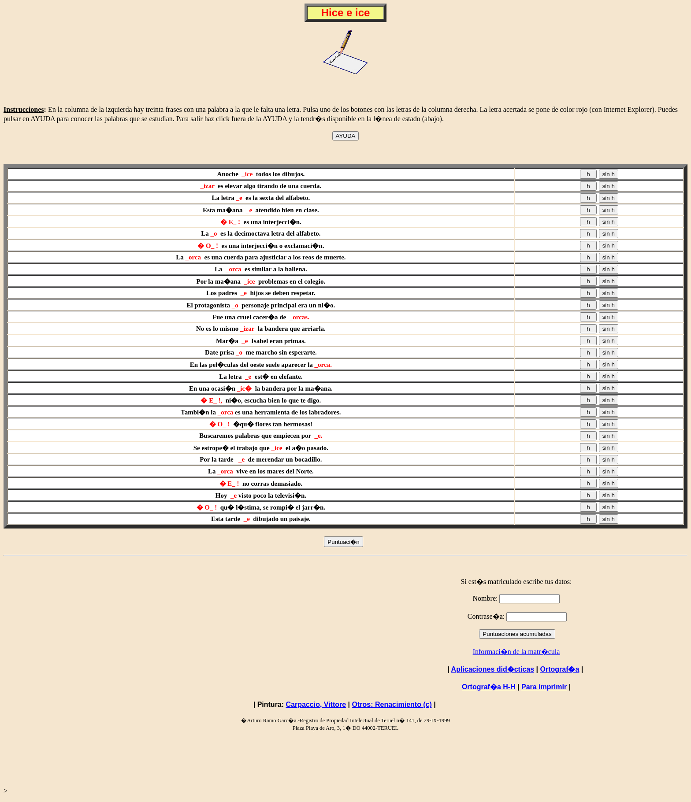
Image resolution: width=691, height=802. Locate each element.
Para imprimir (544, 687)
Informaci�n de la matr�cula (516, 651)
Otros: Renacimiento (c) (392, 704)
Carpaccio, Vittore (316, 704)
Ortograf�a (559, 669)
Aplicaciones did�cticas (493, 669)
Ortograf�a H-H (489, 687)
